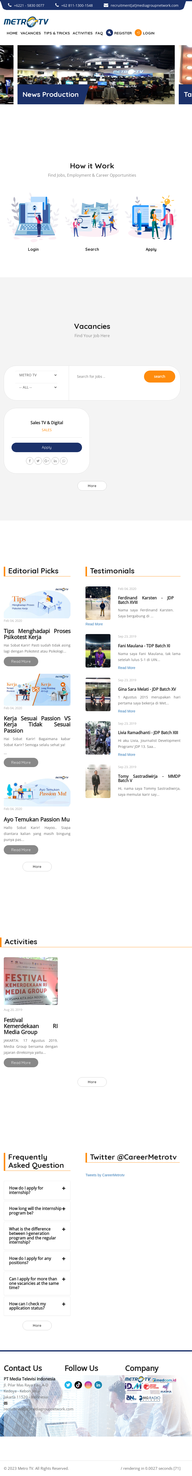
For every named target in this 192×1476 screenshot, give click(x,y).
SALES (47, 429)
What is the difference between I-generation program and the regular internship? (32, 1235)
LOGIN (148, 33)
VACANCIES (30, 33)
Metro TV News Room (58, 94)
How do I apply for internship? (26, 1190)
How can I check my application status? (27, 1306)
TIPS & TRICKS (57, 33)
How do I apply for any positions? (30, 1261)
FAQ (99, 33)
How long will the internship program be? (35, 1211)
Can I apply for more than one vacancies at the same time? (34, 1283)
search (159, 376)
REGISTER (123, 33)
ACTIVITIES (82, 33)
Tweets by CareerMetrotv (105, 1175)
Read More (21, 661)
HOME (12, 33)
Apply (47, 447)
